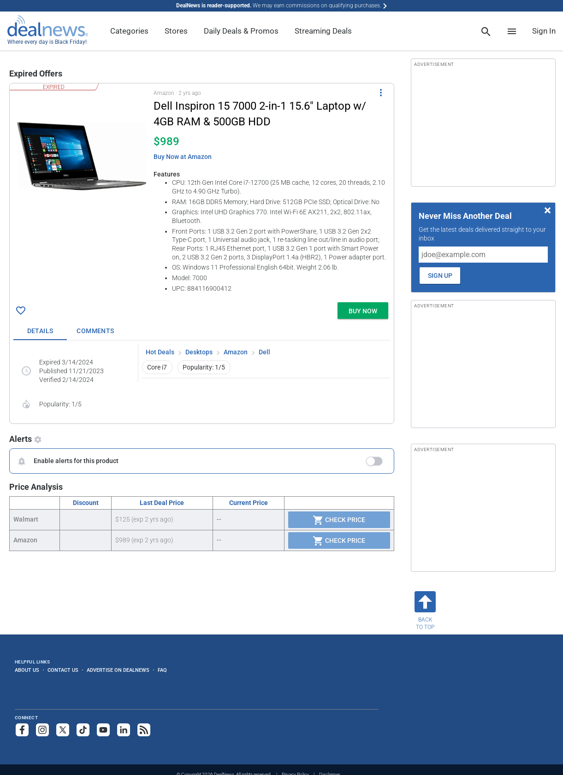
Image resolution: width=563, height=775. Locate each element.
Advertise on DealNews (118, 670)
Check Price (339, 520)
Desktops (199, 352)
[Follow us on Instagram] (42, 729)
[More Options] (380, 92)
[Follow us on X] (62, 729)
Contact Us (62, 670)
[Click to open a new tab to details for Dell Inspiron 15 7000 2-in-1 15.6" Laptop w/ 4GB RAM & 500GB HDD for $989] (81, 156)
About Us (27, 670)
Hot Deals (160, 352)
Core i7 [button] (157, 367)
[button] (202, 191)
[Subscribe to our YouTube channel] (103, 729)
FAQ (162, 670)
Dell (264, 352)
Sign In (544, 30)
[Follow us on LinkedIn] (123, 729)
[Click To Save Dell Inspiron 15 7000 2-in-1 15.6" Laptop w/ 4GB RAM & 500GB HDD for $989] (20, 310)
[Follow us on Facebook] (22, 729)
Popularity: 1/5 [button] (204, 367)
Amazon (236, 352)
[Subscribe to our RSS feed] (143, 729)
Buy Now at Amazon (183, 156)
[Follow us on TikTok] (83, 729)
